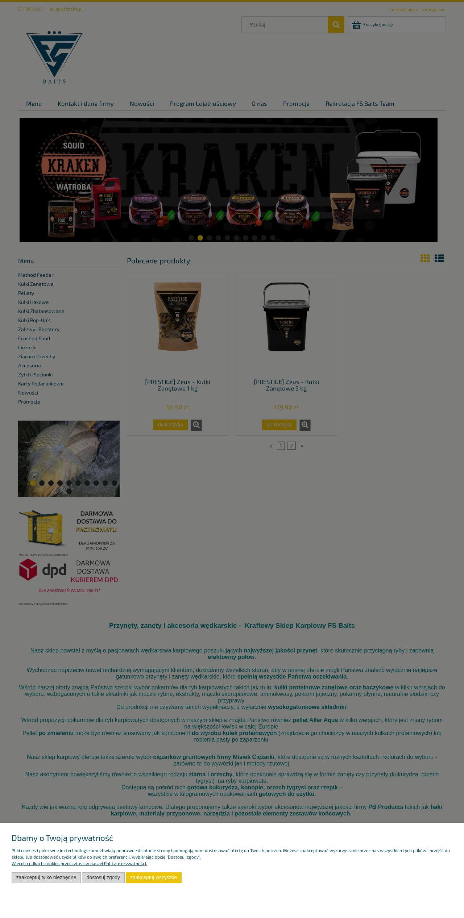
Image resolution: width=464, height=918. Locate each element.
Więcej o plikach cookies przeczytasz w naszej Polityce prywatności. (79, 863)
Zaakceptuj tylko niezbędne (46, 877)
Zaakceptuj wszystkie (153, 877)
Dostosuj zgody (103, 877)
